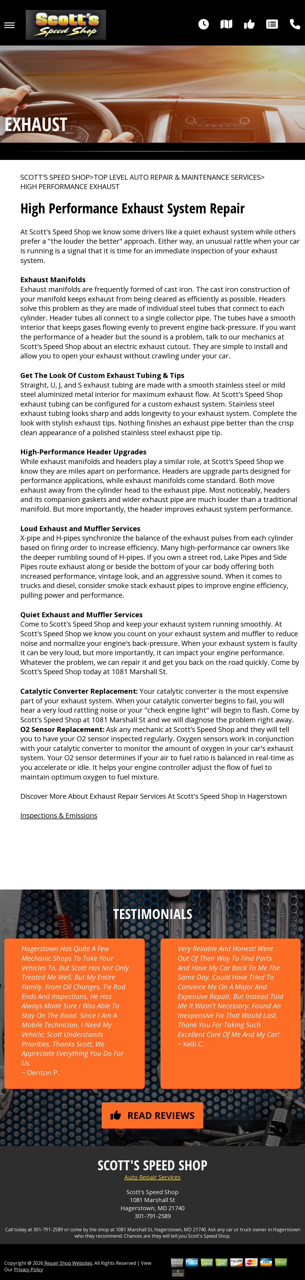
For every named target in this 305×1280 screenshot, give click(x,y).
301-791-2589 (153, 1216)
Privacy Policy (28, 1269)
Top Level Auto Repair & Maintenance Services (177, 177)
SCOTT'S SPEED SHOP (55, 177)
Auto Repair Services (152, 1177)
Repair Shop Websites (67, 1263)
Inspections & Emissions (58, 815)
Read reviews (152, 1115)
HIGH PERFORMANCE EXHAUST (70, 186)
